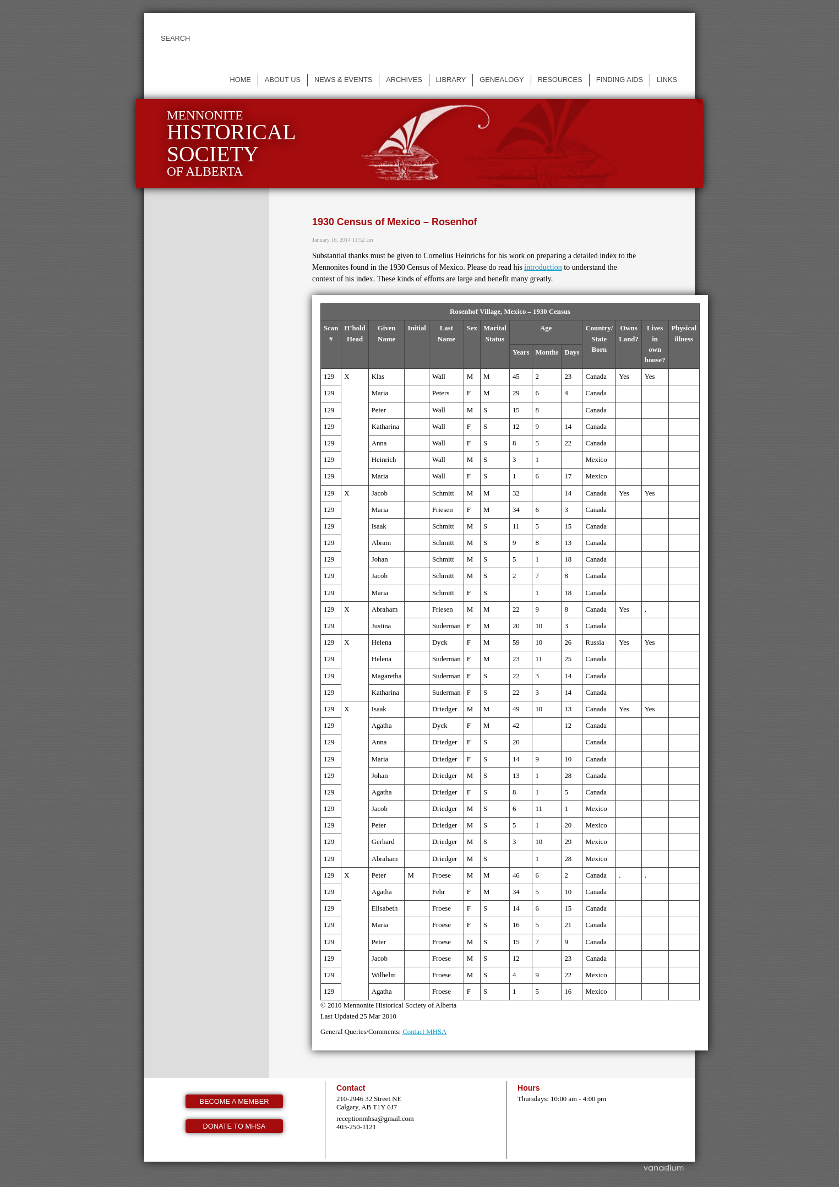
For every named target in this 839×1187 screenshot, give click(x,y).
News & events (343, 79)
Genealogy (502, 79)
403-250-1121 (356, 1127)
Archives (404, 79)
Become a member (234, 1101)
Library (451, 79)
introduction (543, 267)
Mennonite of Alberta (231, 143)
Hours (528, 1087)
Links (667, 79)
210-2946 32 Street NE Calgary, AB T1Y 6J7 (368, 1103)
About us (283, 79)
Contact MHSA (424, 1032)
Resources (560, 79)
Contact (350, 1087)
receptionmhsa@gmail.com (375, 1119)
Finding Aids (619, 79)
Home (240, 79)
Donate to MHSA (234, 1126)
